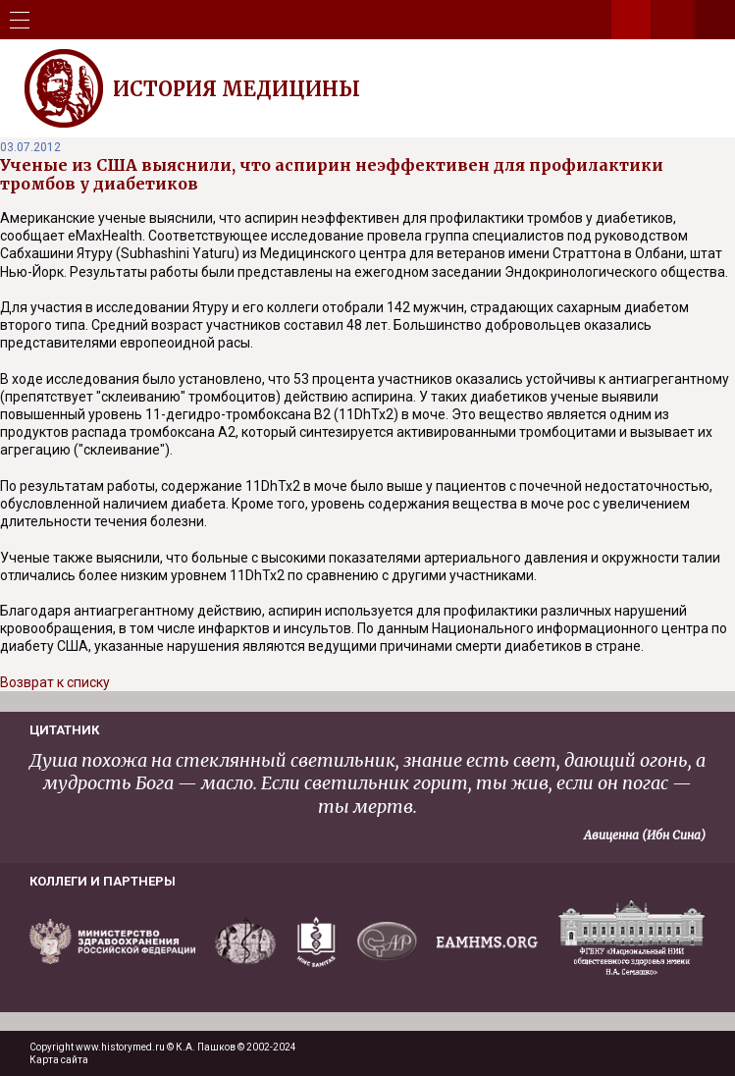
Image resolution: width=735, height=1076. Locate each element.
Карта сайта (58, 1059)
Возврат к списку (55, 682)
